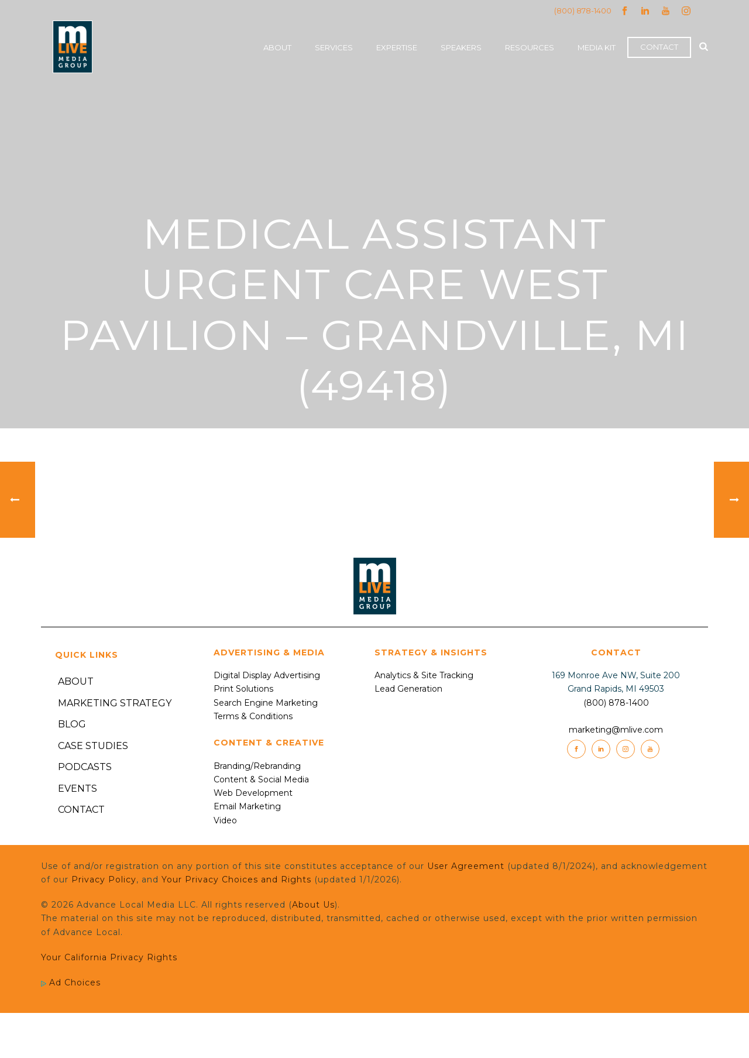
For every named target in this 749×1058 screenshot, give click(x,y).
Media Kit (597, 47)
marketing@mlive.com (616, 729)
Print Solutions (243, 688)
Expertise (396, 47)
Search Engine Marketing (266, 703)
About (277, 47)
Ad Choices (71, 982)
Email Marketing (247, 806)
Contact (659, 46)
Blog (72, 724)
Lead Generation (408, 688)
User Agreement (465, 866)
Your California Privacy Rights (109, 957)
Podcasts (85, 766)
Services (334, 47)
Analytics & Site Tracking (423, 675)
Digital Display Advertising (267, 675)
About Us (313, 904)
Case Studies (93, 745)
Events (77, 788)
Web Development (253, 793)
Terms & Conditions (253, 716)
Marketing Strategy (114, 703)
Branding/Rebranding (257, 766)
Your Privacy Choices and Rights (236, 879)
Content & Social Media (261, 779)
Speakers (461, 47)
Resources (529, 47)
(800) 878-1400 (582, 10)
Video (225, 820)
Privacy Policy (103, 879)
